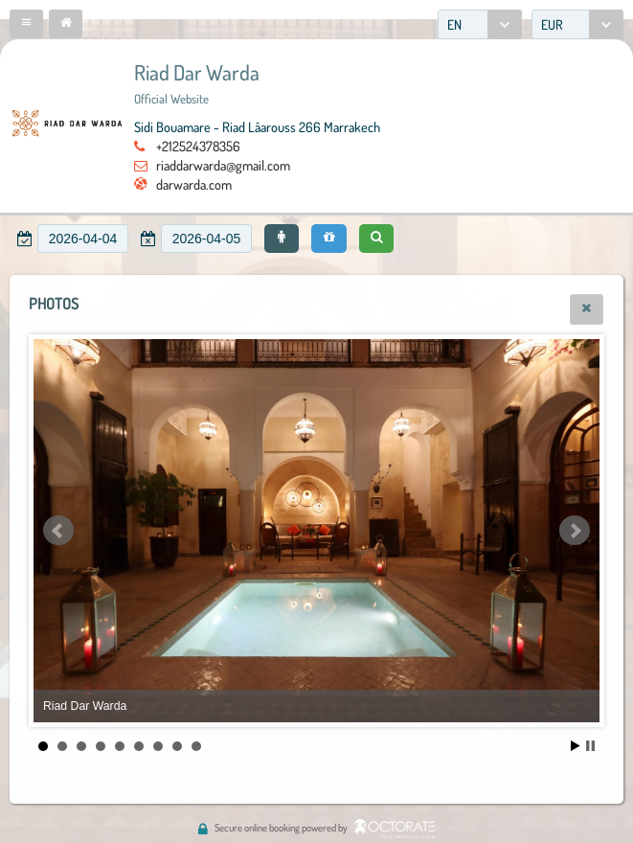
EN (454, 24)
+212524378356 (198, 145)
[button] (26, 24)
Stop (590, 745)
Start (575, 745)
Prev (58, 530)
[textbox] (82, 238)
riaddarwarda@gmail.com (223, 164)
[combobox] (480, 24)
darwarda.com (194, 184)
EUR (552, 24)
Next (574, 530)
